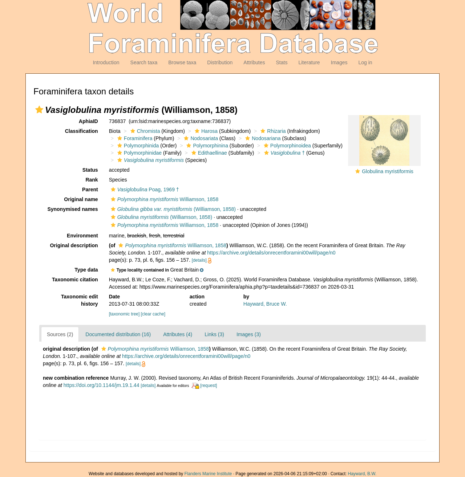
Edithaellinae (208, 153)
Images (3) (248, 334)
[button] (39, 109)
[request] (208, 385)
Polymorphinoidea (286, 145)
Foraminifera (134, 138)
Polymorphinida (137, 145)
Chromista (144, 131)
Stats (281, 62)
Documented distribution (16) (118, 334)
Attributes (254, 62)
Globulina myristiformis (387, 171)
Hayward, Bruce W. (265, 304)
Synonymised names (72, 209)
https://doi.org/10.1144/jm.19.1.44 (102, 385)
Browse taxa (182, 62)
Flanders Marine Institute (208, 473)
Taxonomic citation (75, 279)
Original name (81, 199)
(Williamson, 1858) (172, 209)
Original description (74, 245)
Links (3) (214, 334)
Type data (86, 270)
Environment (82, 235)
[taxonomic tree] (124, 314)
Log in (365, 62)
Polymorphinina (206, 145)
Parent (90, 189)
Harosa (205, 131)
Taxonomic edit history (79, 300)
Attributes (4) (177, 334)
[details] (199, 260)
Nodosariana (261, 138)
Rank (91, 180)
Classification (81, 131)
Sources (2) (60, 334)
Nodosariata (200, 138)
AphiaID (88, 121)
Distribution (219, 62)
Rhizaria (272, 131)
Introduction (106, 62)
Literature (309, 62)
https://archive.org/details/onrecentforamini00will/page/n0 (271, 253)
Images (339, 62)
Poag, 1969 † (144, 189)
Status (90, 170)
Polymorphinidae (139, 153)
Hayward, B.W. (362, 473)
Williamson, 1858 (164, 199)
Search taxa (144, 62)
